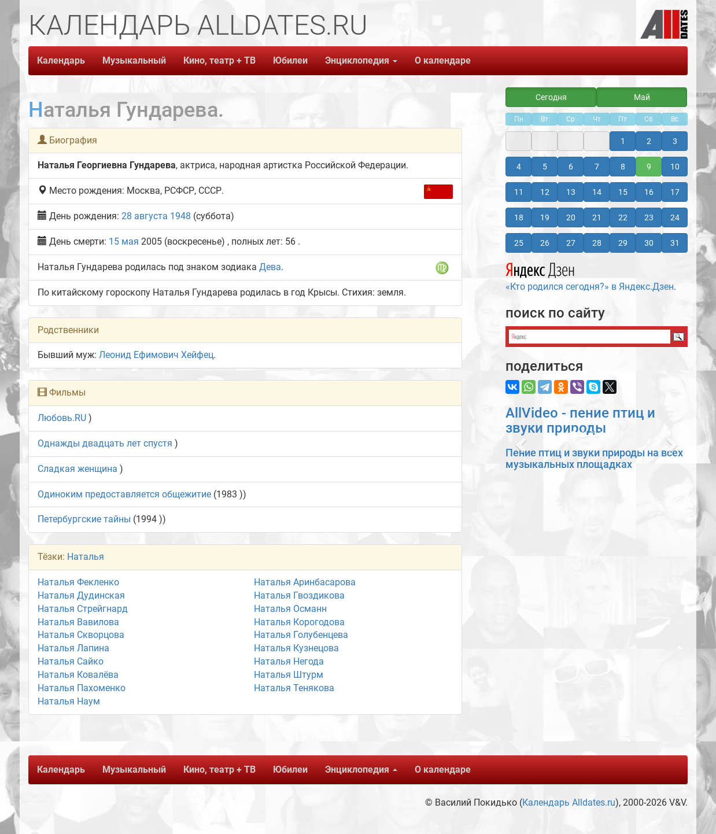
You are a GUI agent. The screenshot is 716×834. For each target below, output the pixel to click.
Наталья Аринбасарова (305, 582)
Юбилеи (290, 60)
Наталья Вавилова (78, 622)
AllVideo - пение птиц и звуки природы (580, 420)
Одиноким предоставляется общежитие (124, 494)
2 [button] (649, 141)
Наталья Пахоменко (82, 687)
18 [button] (518, 217)
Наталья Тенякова (294, 687)
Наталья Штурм (288, 674)
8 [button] (623, 166)
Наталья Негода (289, 661)
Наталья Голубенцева (301, 634)
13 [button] (570, 192)
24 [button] (675, 217)
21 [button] (596, 217)
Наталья (85, 556)
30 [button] (649, 243)
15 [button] (623, 192)
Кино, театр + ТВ (219, 60)
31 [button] (675, 243)
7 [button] (597, 166)
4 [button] (518, 166)
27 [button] (570, 243)
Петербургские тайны (84, 519)
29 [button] (623, 243)
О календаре (443, 60)
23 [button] (649, 217)
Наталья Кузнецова (296, 648)
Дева (270, 266)
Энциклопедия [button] (361, 60)
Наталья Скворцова (81, 634)
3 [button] (675, 141)
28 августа (144, 216)
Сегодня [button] (551, 97)
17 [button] (675, 192)
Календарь (61, 60)
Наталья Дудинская (81, 595)
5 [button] (544, 166)
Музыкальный (134, 60)
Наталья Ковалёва (78, 674)
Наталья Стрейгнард (83, 608)
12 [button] (544, 192)
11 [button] (518, 192)
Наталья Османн (290, 608)
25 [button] (518, 243)
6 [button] (571, 166)
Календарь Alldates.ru (568, 802)
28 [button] (596, 243)
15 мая (124, 241)
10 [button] (675, 166)
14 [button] (596, 192)
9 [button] (649, 166)
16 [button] (649, 192)
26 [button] (544, 243)
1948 (180, 216)
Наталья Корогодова (299, 622)
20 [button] (570, 217)
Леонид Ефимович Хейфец (156, 354)
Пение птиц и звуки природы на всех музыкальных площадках (594, 458)
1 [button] (623, 141)
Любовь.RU (62, 417)
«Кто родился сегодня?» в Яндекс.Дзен (589, 275)
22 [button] (623, 217)
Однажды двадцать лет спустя (105, 443)
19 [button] (544, 217)
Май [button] (642, 97)
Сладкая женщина (77, 468)
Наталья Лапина (73, 648)
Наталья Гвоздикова (299, 595)
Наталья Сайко (71, 661)
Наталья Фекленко (78, 582)
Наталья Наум (69, 701)
